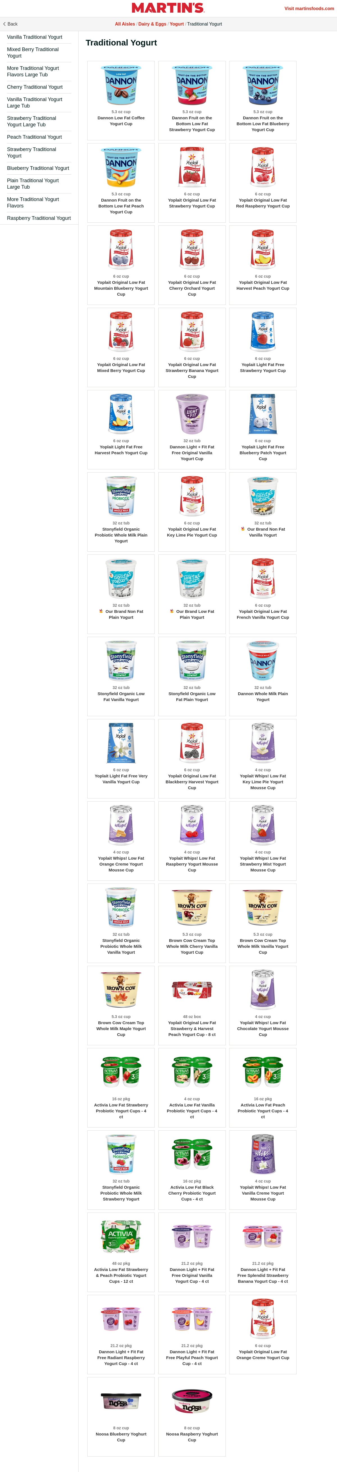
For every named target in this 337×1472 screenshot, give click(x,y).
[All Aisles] (168, 8)
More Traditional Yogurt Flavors (33, 203)
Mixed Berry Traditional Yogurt (33, 53)
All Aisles (125, 24)
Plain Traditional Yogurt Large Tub (33, 184)
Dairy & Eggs (152, 24)
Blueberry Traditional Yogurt (38, 168)
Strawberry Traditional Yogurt (31, 153)
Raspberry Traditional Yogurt (39, 218)
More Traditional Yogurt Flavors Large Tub (33, 71)
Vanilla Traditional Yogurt (34, 37)
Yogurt (177, 24)
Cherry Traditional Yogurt (35, 87)
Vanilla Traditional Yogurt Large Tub (34, 103)
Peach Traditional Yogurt (34, 137)
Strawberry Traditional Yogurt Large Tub (31, 121)
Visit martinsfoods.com (309, 8)
